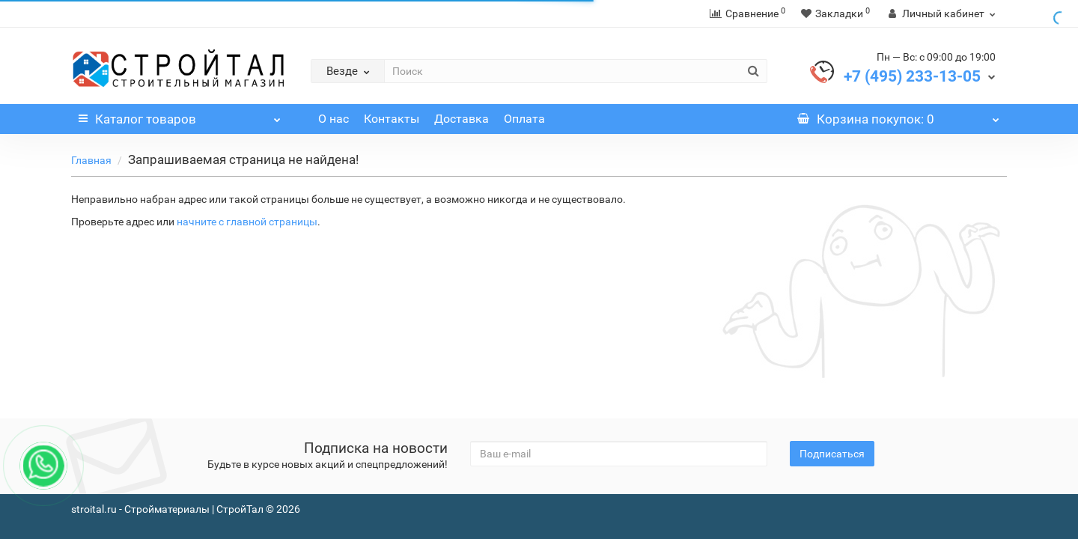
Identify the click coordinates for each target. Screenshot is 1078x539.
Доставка (461, 119)
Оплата (524, 119)
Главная (91, 160)
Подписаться (832, 454)
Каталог (180, 115)
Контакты (391, 119)
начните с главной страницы (247, 222)
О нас (333, 119)
